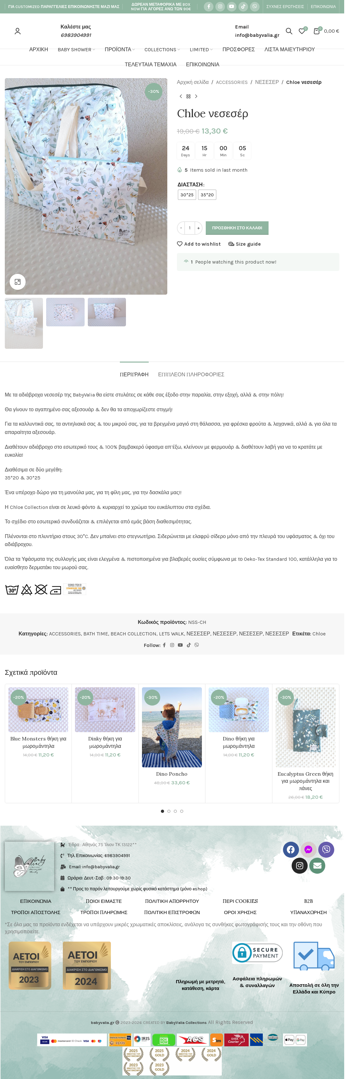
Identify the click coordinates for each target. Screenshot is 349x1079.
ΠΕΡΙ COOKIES (240, 901)
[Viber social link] (255, 7)
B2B (308, 901)
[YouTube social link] (232, 7)
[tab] (134, 371)
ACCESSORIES (232, 82)
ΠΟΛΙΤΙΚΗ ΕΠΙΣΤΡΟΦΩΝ (172, 912)
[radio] (187, 195)
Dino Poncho (171, 774)
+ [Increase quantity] (198, 227)
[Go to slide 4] (181, 811)
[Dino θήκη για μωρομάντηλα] (239, 709)
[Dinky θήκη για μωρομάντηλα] (105, 709)
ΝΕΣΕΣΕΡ (267, 82)
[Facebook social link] (208, 7)
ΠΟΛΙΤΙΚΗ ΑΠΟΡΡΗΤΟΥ (172, 901)
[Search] (289, 31)
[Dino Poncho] (172, 727)
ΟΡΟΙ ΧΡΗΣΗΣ (240, 912)
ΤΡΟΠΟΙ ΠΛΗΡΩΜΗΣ (104, 912)
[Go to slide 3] (175, 811)
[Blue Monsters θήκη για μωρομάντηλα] (38, 709)
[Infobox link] (68, 31)
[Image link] (30, 965)
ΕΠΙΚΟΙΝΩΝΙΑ (35, 901)
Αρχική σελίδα (193, 82)
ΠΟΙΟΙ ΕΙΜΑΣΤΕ (104, 901)
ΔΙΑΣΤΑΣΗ (190, 185)
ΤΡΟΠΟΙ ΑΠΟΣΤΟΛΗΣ (35, 912)
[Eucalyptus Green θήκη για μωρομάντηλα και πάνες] (306, 727)
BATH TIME (95, 634)
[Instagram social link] (220, 7)
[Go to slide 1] (162, 811)
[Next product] (196, 97)
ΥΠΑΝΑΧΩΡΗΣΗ (308, 912)
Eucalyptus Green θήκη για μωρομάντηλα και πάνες (305, 781)
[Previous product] (181, 97)
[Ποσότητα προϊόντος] (190, 228)
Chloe (319, 634)
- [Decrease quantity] (181, 227)
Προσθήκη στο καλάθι (237, 227)
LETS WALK (171, 634)
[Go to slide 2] (168, 811)
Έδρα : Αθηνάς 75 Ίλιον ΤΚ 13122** (102, 844)
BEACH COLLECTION (133, 634)
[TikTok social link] (243, 7)
